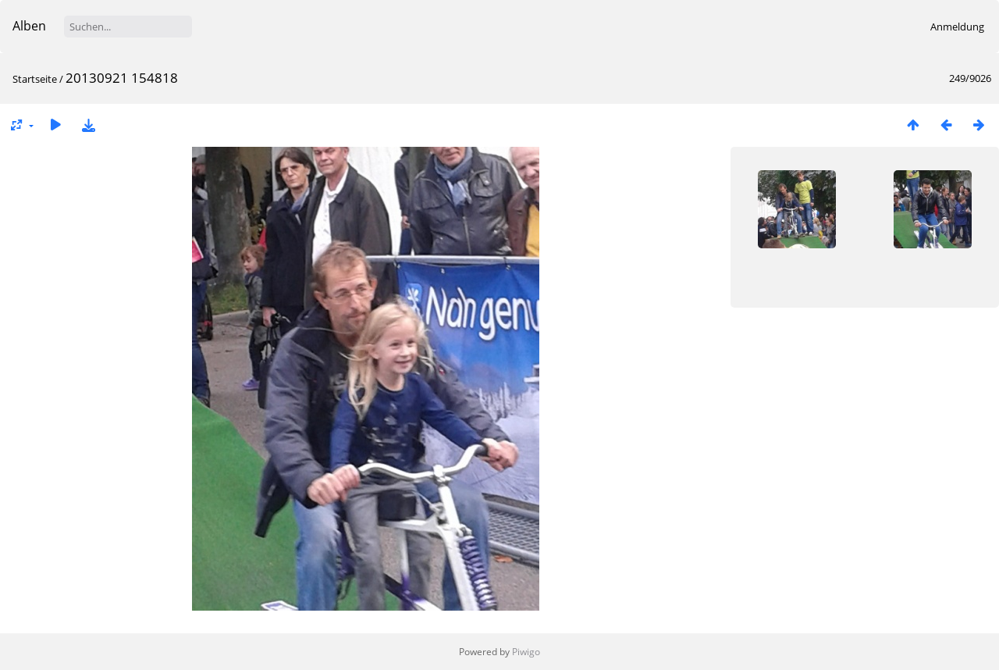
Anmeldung (957, 27)
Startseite (34, 79)
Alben (29, 25)
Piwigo (526, 651)
